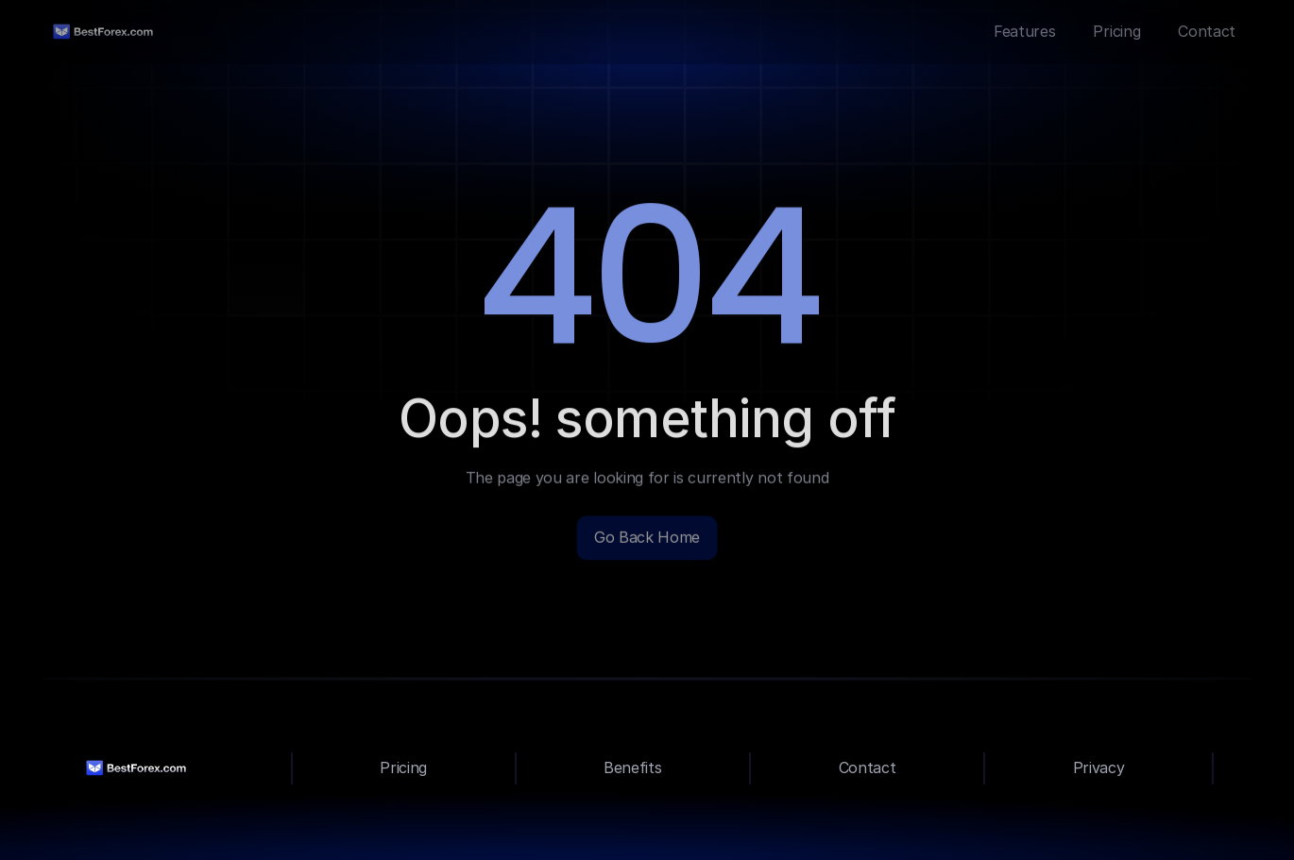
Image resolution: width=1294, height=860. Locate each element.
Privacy (1099, 767)
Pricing (403, 767)
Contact (867, 767)
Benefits (632, 767)
